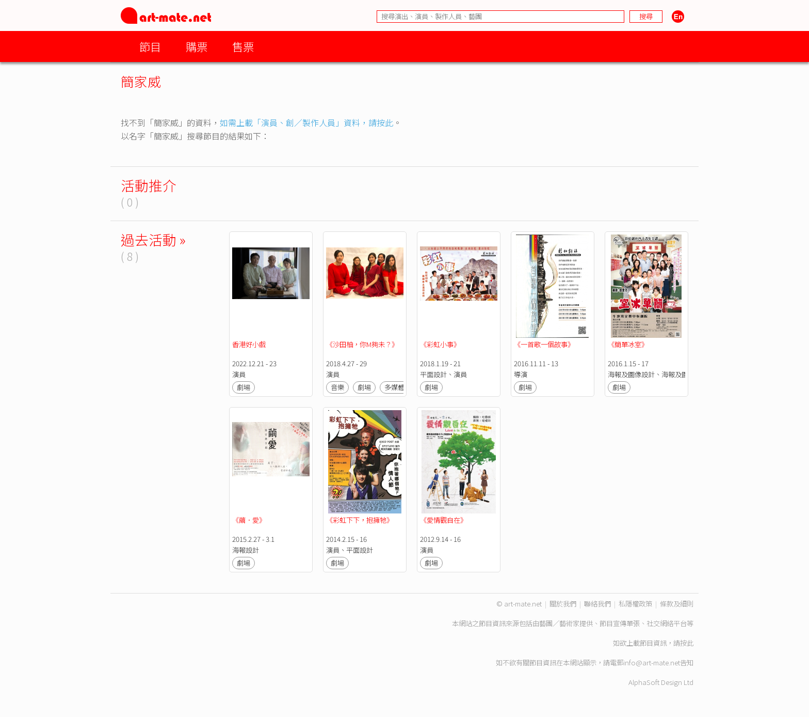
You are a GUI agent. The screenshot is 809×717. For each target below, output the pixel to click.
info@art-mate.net (651, 662)
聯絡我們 (597, 604)
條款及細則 (676, 604)
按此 (686, 643)
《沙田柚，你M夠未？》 (362, 344)
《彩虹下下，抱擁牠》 (359, 520)
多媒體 (394, 387)
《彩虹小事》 (440, 344)
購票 (196, 46)
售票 (243, 46)
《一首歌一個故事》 (544, 344)
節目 (150, 46)
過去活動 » (153, 239)
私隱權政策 (635, 604)
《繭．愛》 (249, 520)
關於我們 (562, 604)
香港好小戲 (249, 344)
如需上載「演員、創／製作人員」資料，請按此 (306, 122)
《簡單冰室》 (628, 344)
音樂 (337, 387)
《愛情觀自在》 (443, 520)
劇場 (243, 387)
